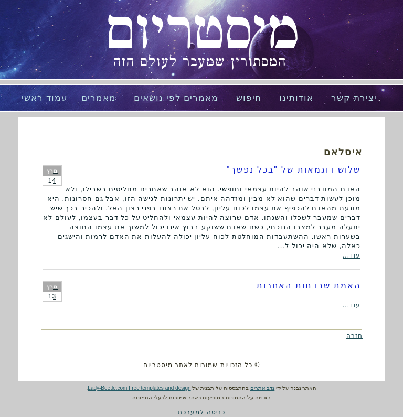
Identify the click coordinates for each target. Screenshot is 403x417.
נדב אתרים (262, 388)
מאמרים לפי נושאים (176, 98)
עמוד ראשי (45, 98)
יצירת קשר (354, 98)
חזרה (354, 335)
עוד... (351, 255)
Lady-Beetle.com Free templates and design (139, 388)
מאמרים (98, 98)
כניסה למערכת (201, 412)
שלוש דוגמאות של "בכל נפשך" (293, 169)
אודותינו (296, 98)
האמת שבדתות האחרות (308, 285)
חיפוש (248, 98)
